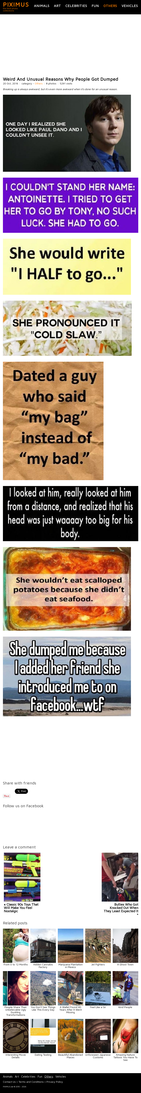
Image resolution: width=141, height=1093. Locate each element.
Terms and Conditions (31, 1081)
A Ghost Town (125, 964)
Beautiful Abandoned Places (70, 1056)
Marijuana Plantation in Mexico (71, 966)
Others (110, 6)
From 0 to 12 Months (16, 964)
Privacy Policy (54, 1081)
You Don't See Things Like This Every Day (43, 1008)
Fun (95, 6)
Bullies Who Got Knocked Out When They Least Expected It (121, 907)
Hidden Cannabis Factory (43, 966)
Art (57, 6)
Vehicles (130, 6)
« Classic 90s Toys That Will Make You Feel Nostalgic (21, 907)
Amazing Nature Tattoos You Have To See (125, 1057)
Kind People (125, 1007)
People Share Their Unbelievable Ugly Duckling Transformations (16, 1010)
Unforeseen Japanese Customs (98, 1056)
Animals (41, 6)
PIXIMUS (16, 4)
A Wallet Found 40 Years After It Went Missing (70, 1009)
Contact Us (9, 1081)
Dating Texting (43, 1054)
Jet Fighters (98, 964)
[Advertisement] (70, 45)
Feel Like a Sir (98, 1007)
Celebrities (76, 6)
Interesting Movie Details (16, 1056)
